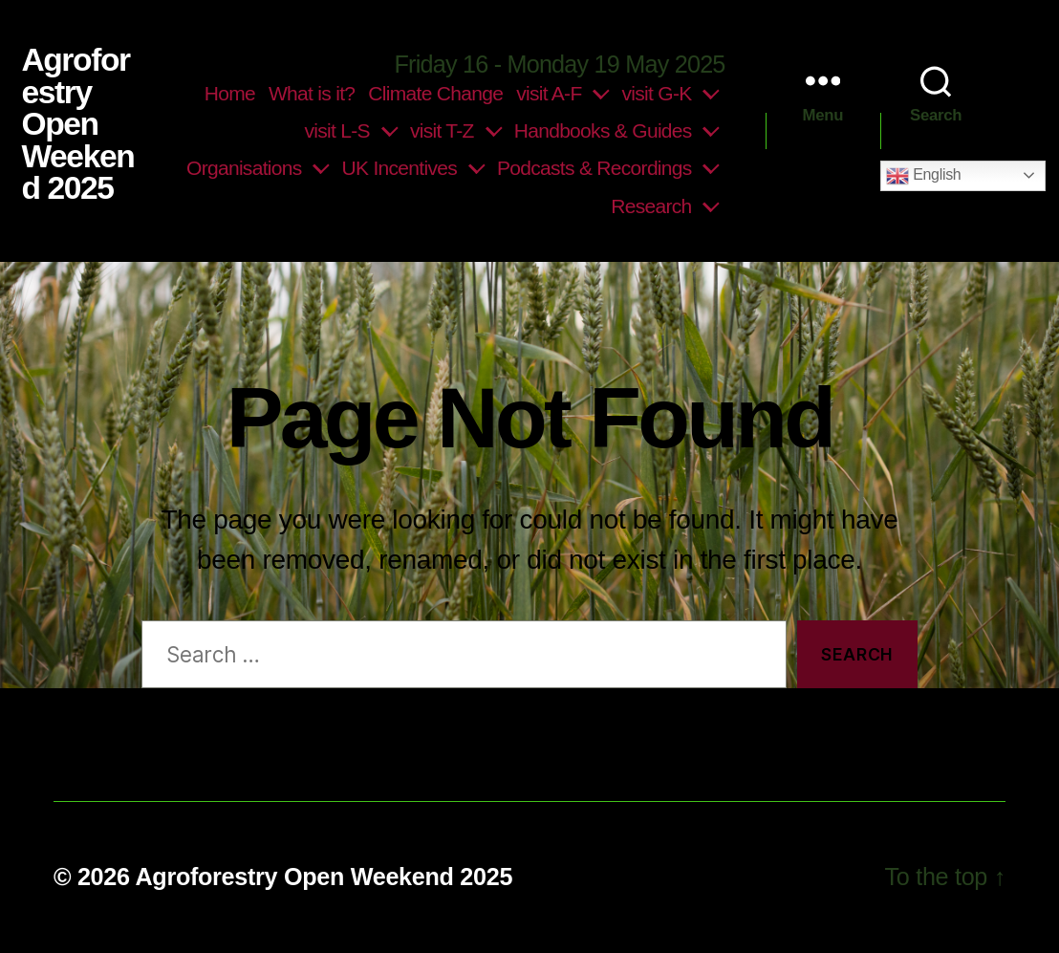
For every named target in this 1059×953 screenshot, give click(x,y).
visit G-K (657, 93)
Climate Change (435, 93)
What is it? (312, 93)
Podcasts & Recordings (594, 168)
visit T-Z (442, 130)
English (923, 175)
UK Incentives (399, 168)
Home (230, 93)
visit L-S (336, 130)
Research (651, 206)
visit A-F (548, 93)
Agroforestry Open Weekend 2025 (77, 124)
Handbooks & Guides (603, 130)
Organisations (244, 168)
